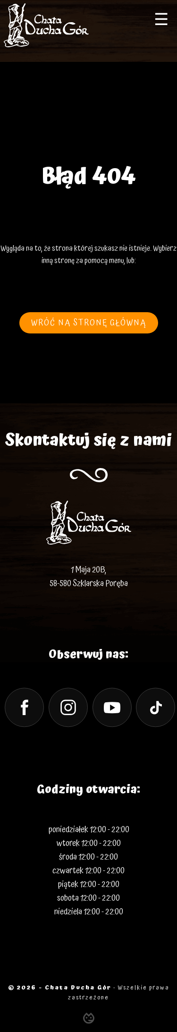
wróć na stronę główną (88, 323)
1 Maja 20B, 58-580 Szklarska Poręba (89, 576)
